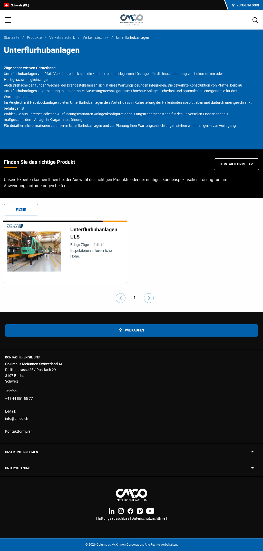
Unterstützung (17, 468)
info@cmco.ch (16, 418)
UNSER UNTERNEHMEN (21, 452)
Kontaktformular (236, 164)
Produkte (34, 37)
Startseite (11, 37)
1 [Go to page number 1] (134, 298)
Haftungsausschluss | (114, 518)
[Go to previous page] (120, 298)
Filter (21, 209)
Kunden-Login (245, 5)
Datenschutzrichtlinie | (149, 518)
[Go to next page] (149, 298)
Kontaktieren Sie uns (22, 357)
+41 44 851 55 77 (19, 398)
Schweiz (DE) (16, 5)
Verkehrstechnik (62, 37)
